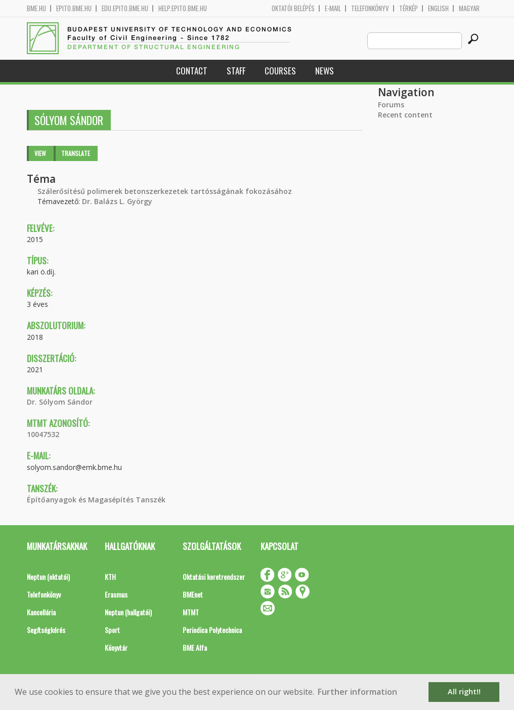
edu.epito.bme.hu (125, 8)
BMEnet (193, 594)
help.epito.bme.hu (182, 8)
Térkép (408, 8)
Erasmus (116, 594)
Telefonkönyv (370, 8)
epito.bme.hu (74, 8)
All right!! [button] (464, 691)
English (438, 8)
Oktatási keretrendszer (214, 576)
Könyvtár (116, 647)
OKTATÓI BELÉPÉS (293, 8)
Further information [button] (357, 691)
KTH (110, 576)
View (40, 153)
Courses (280, 70)
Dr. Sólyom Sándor (60, 402)
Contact (191, 70)
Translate (75, 153)
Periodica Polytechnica (212, 629)
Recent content (405, 115)
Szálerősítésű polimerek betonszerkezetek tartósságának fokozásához (164, 191)
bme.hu (36, 8)
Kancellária (41, 612)
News (324, 70)
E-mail (333, 8)
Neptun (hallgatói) (128, 612)
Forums (391, 104)
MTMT (191, 612)
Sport (112, 629)
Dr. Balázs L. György (117, 201)
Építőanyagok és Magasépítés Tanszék (96, 499)
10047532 (43, 434)
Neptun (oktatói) (48, 576)
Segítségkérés (46, 629)
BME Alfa (195, 647)
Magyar (469, 8)
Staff (236, 70)
